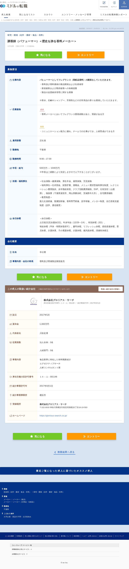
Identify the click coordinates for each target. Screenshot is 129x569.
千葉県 (6, 509)
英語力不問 (16, 517)
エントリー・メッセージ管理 (76, 14)
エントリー (87, 55)
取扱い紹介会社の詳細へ (110, 289)
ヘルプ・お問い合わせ (89, 536)
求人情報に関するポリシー (33, 536)
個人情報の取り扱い (51, 536)
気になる (41, 277)
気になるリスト (27, 14)
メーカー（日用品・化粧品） (24, 502)
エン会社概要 (9, 536)
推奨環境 (77, 536)
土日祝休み (27, 517)
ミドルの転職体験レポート (113, 14)
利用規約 (19, 536)
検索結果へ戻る (66, 452)
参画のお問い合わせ (105, 536)
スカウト (48, 14)
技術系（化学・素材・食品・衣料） (17, 492)
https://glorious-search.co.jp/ (53, 416)
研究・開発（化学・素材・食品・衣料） (49, 492)
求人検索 (6, 14)
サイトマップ (119, 536)
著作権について (66, 536)
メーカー (7, 499)
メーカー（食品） (20, 499)
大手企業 (7, 517)
